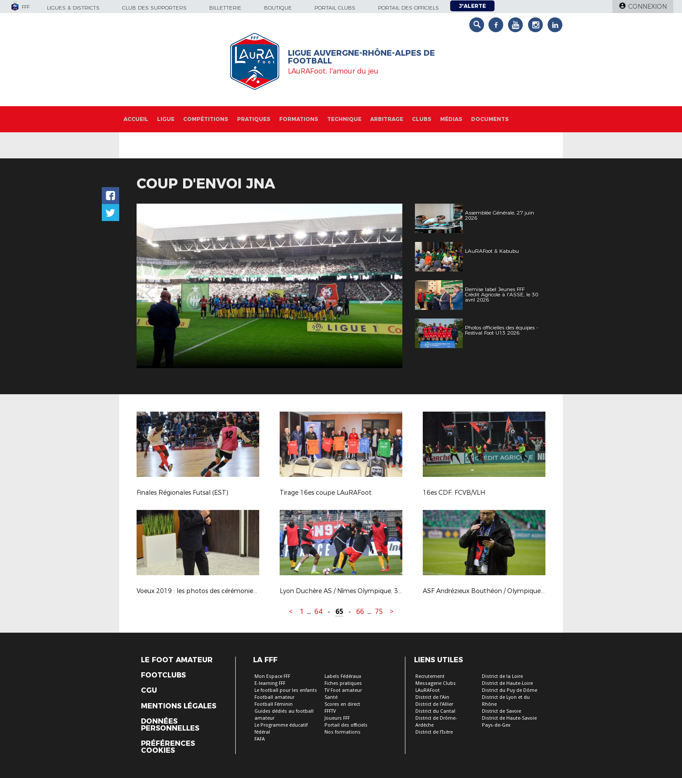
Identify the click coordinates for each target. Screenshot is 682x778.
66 (360, 611)
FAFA (259, 739)
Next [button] (386, 287)
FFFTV (330, 711)
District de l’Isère (434, 732)
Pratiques (254, 119)
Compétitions (205, 119)
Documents (490, 119)
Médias (451, 119)
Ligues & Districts (73, 7)
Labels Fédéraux (342, 676)
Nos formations (342, 732)
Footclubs (163, 675)
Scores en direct (342, 704)
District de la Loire (502, 676)
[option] (269, 286)
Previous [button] (151, 287)
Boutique (278, 7)
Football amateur (274, 697)
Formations (298, 119)
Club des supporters (154, 7)
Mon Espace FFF (272, 676)
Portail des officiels (408, 7)
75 (379, 611)
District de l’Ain (432, 697)
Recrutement (430, 676)
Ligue (165, 119)
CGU (149, 690)
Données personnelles (170, 725)
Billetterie (225, 7)
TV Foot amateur (343, 690)
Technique (344, 119)
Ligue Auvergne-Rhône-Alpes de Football (361, 57)
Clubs (421, 119)
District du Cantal (435, 711)
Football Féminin (273, 704)
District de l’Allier (434, 704)
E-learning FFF (269, 683)
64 (318, 611)
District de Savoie (501, 711)
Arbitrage (386, 119)
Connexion (647, 6)
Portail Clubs (334, 7)
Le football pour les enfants (285, 690)
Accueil (136, 119)
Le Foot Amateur (177, 660)
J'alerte (472, 6)
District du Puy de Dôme (509, 690)
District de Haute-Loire (507, 683)
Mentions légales (178, 706)
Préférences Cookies (168, 747)
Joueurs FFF (337, 718)
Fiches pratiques (343, 683)
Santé (331, 697)
